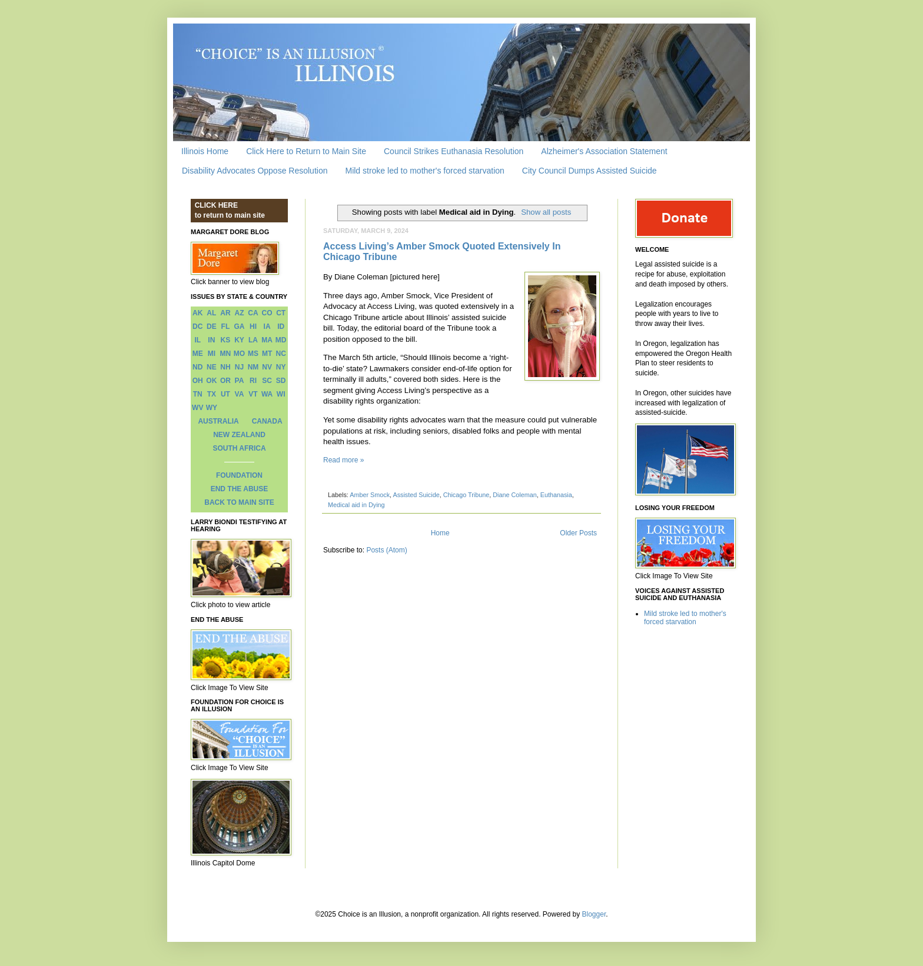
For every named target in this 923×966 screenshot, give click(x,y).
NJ (239, 367)
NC (281, 353)
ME (197, 353)
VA (239, 394)
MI (211, 353)
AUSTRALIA (218, 421)
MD (281, 340)
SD (281, 381)
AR (225, 313)
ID (280, 326)
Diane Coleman (514, 494)
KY (239, 340)
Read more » (343, 460)
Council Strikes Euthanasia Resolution (453, 151)
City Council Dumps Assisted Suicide (589, 170)
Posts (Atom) (386, 550)
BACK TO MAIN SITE (239, 502)
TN (197, 394)
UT (225, 394)
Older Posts (578, 533)
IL (197, 340)
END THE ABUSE (239, 489)
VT (252, 394)
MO (239, 353)
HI (253, 326)
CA (253, 313)
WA (267, 394)
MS (253, 353)
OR (225, 381)
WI (281, 394)
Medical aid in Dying (356, 504)
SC (267, 381)
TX (211, 394)
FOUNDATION (239, 475)
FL (225, 326)
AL (211, 313)
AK (197, 313)
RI (253, 381)
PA (239, 381)
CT (280, 313)
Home (440, 533)
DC (197, 326)
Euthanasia (556, 494)
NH (225, 367)
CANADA (267, 421)
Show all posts (546, 212)
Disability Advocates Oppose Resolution (254, 170)
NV (267, 367)
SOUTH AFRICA (239, 448)
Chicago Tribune (466, 494)
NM (253, 367)
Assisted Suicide (416, 494)
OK (211, 381)
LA (253, 340)
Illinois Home (204, 151)
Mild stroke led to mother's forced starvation (424, 170)
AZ (239, 313)
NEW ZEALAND (239, 435)
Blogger (594, 914)
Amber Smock (370, 494)
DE (212, 326)
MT (267, 353)
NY (281, 367)
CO (267, 313)
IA (267, 326)
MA (267, 340)
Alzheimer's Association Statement (604, 151)
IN (211, 340)
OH (197, 381)
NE (212, 367)
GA (239, 326)
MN (225, 353)
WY (211, 408)
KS (226, 340)
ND (197, 367)
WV (197, 408)
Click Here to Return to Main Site (306, 151)
